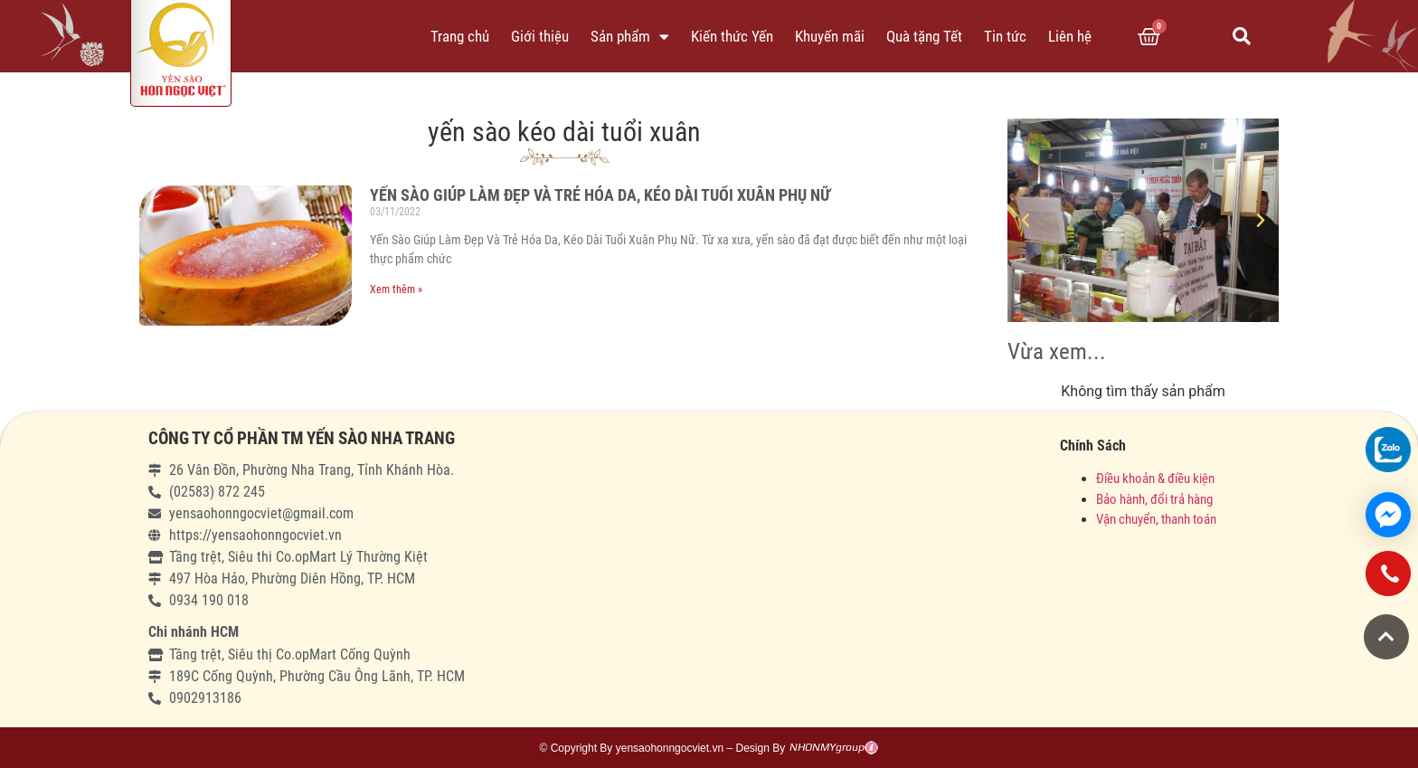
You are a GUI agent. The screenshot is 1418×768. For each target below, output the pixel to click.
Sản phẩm (630, 36)
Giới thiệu (540, 36)
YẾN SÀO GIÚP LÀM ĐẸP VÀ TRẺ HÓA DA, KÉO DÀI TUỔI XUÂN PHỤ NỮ (600, 194)
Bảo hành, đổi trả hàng (1154, 499)
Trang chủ (459, 36)
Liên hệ (1070, 36)
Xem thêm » (396, 289)
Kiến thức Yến (732, 36)
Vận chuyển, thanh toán (1156, 519)
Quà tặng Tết (924, 36)
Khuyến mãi (830, 36)
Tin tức (1005, 36)
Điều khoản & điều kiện (1155, 478)
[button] (1386, 636)
